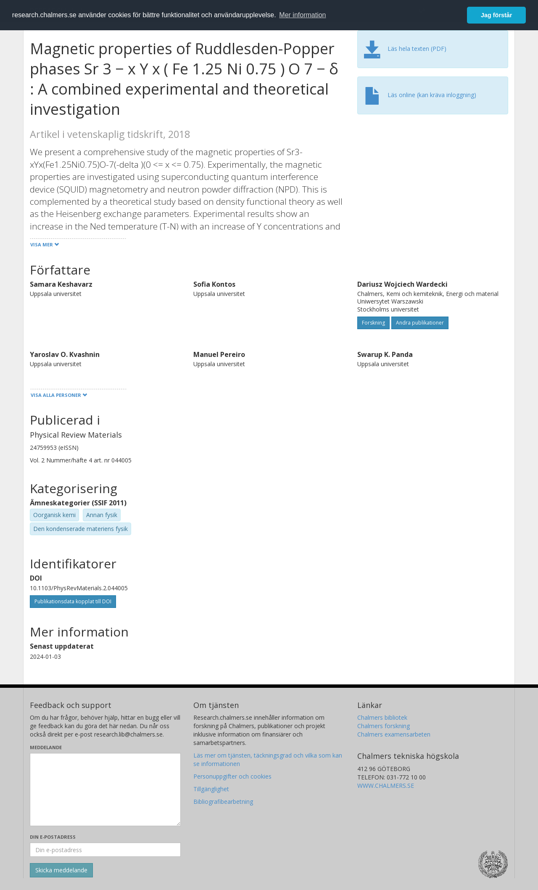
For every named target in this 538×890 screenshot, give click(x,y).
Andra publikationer (420, 322)
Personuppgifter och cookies (232, 776)
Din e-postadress (53, 837)
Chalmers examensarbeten (393, 734)
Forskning (373, 322)
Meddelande (46, 747)
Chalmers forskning (383, 726)
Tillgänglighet (211, 789)
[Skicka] (61, 870)
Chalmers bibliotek (382, 717)
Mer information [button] (302, 14)
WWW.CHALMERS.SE (385, 786)
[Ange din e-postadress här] (105, 849)
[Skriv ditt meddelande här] (105, 789)
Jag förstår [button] (496, 15)
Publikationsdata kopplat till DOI (72, 601)
